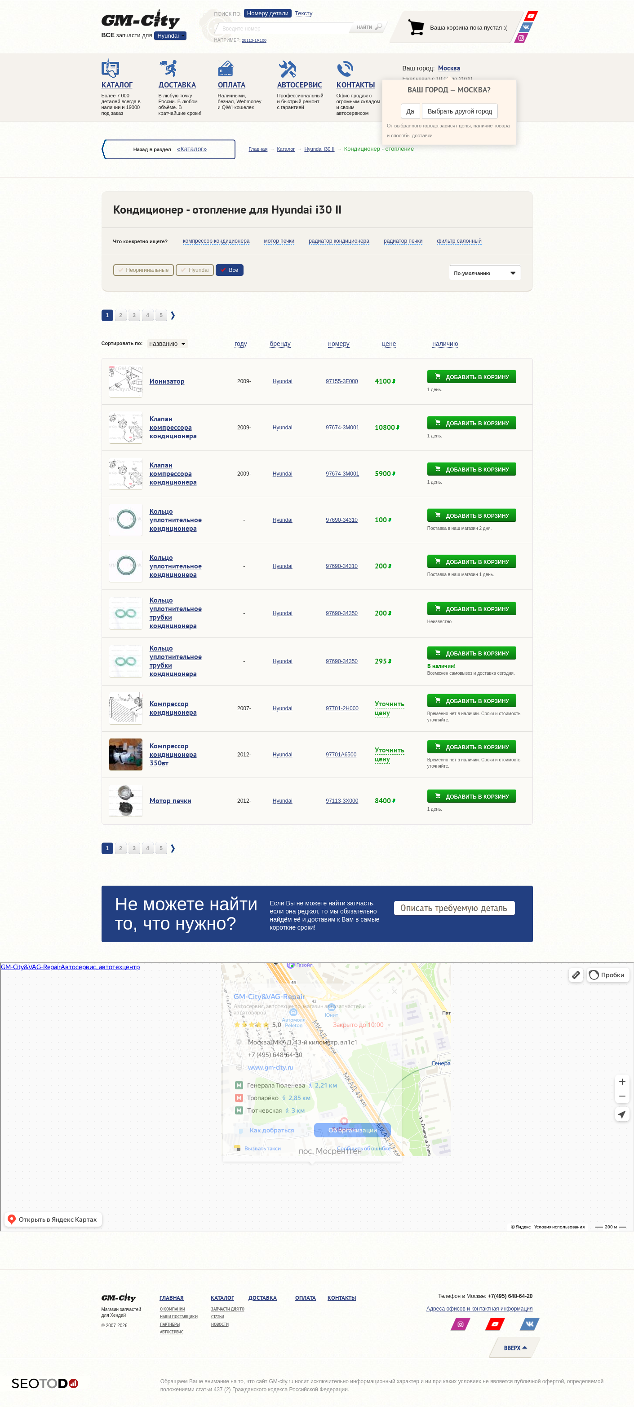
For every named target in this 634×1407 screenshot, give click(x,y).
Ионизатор (167, 380)
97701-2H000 (342, 708)
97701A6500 (341, 755)
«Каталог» (192, 149)
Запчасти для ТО (227, 1308)
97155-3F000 (342, 381)
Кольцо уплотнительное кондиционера (176, 520)
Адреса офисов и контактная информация (479, 1309)
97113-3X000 (342, 801)
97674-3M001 (342, 427)
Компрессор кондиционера (173, 708)
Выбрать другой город (460, 111)
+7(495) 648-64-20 (510, 1296)
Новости (220, 1324)
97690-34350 (342, 613)
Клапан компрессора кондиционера (173, 427)
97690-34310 (342, 520)
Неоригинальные (147, 270)
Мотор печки (170, 800)
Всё (233, 270)
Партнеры (170, 1324)
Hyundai (168, 35)
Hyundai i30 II (319, 149)
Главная (258, 149)
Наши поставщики (179, 1316)
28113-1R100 (254, 40)
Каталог (286, 149)
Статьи (217, 1316)
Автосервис (171, 1331)
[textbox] (284, 28)
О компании (172, 1308)
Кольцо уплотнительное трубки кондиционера (176, 612)
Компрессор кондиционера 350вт (173, 754)
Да (410, 111)
